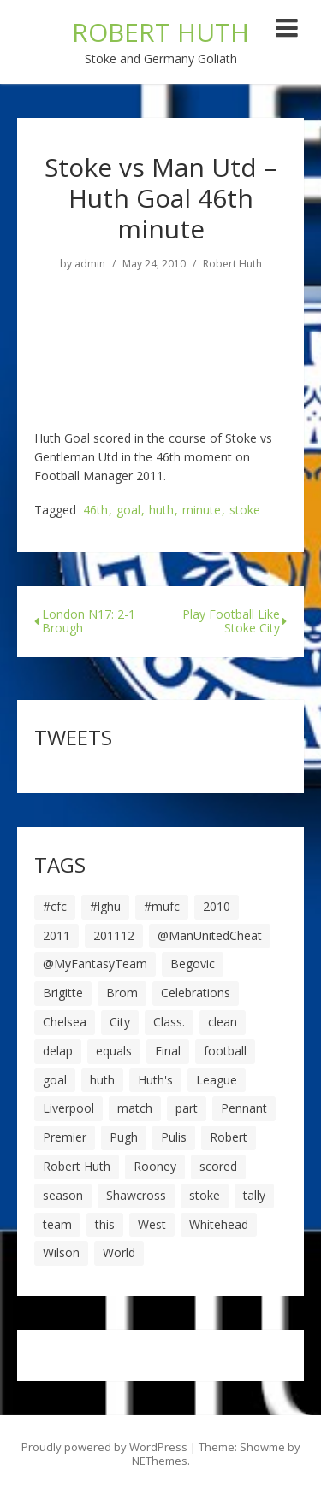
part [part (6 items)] (186, 1108)
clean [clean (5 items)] (222, 1022)
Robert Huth (232, 264)
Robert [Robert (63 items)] (228, 1137)
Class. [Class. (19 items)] (169, 1022)
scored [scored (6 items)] (218, 1166)
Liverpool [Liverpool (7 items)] (68, 1108)
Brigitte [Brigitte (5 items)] (63, 993)
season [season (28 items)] (63, 1195)
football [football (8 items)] (225, 1051)
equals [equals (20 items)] (114, 1051)
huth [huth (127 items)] (102, 1080)
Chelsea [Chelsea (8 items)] (64, 1022)
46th (95, 510)
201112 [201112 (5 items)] (113, 935)
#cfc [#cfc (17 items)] (55, 906)
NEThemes (159, 1460)
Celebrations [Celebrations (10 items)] (195, 993)
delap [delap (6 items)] (58, 1051)
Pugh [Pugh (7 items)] (124, 1137)
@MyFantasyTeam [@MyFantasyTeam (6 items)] (95, 963)
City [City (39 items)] (120, 1022)
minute (201, 510)
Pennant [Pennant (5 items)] (244, 1108)
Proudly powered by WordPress (104, 1447)
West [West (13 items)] (152, 1224)
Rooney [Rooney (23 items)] (155, 1166)
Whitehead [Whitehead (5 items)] (218, 1224)
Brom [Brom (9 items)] (122, 993)
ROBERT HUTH (160, 32)
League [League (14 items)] (216, 1080)
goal (128, 510)
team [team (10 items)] (57, 1224)
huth (161, 510)
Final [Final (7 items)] (168, 1051)
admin (89, 264)
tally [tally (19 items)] (254, 1195)
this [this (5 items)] (105, 1224)
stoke (244, 510)
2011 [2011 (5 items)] (56, 935)
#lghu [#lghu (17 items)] (105, 906)
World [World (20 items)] (119, 1252)
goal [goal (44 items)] (55, 1080)
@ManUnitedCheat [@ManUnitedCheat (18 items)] (210, 935)
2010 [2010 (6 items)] (216, 906)
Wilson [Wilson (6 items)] (61, 1252)
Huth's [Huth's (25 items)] (155, 1080)
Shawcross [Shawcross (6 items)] (136, 1195)
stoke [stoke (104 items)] (204, 1195)
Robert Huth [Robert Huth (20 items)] (76, 1166)
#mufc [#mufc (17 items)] (162, 906)
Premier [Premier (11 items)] (64, 1137)
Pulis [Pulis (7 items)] (174, 1137)
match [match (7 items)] (134, 1108)
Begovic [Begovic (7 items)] (192, 963)
